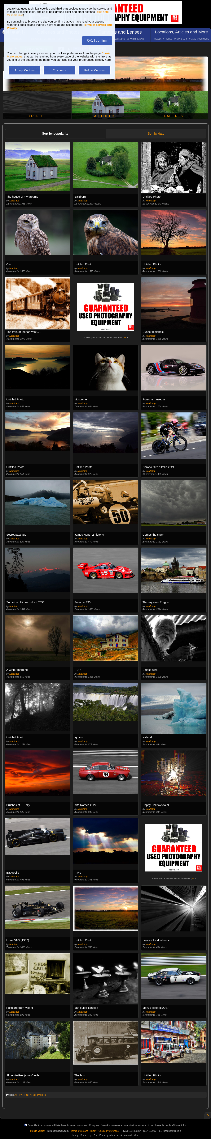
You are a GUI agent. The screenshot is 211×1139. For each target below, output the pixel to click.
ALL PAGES (21, 1095)
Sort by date (156, 133)
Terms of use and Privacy (83, 1131)
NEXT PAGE (38, 1095)
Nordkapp (14, 200)
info (125, 337)
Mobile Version (37, 1131)
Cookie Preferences (109, 1131)
